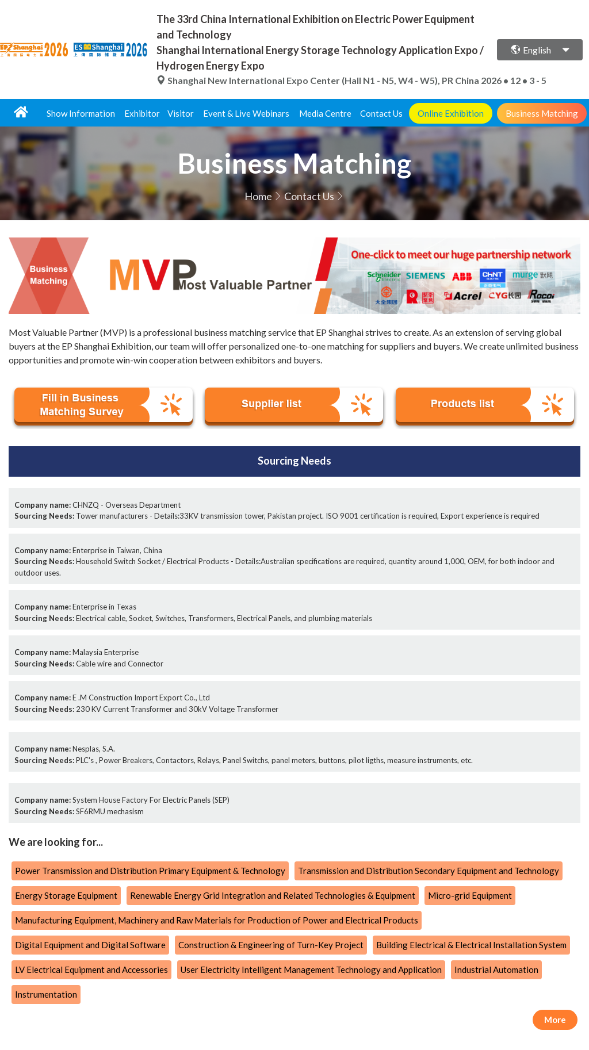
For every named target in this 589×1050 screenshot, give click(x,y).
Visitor (180, 113)
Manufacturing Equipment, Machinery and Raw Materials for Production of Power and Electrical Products (216, 920)
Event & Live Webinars (246, 113)
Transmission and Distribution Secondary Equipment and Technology (428, 870)
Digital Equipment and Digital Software (90, 945)
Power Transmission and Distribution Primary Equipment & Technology (150, 870)
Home (258, 196)
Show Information (81, 113)
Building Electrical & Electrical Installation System (471, 945)
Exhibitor (142, 113)
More (555, 1019)
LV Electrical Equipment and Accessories (91, 969)
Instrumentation (46, 994)
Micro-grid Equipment (470, 895)
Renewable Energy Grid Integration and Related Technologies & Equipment (272, 895)
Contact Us (381, 113)
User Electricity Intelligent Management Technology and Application (311, 969)
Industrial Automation (496, 969)
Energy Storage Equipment (66, 895)
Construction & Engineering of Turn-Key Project (271, 945)
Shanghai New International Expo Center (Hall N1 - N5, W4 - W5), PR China (318, 80)
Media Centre (325, 113)
